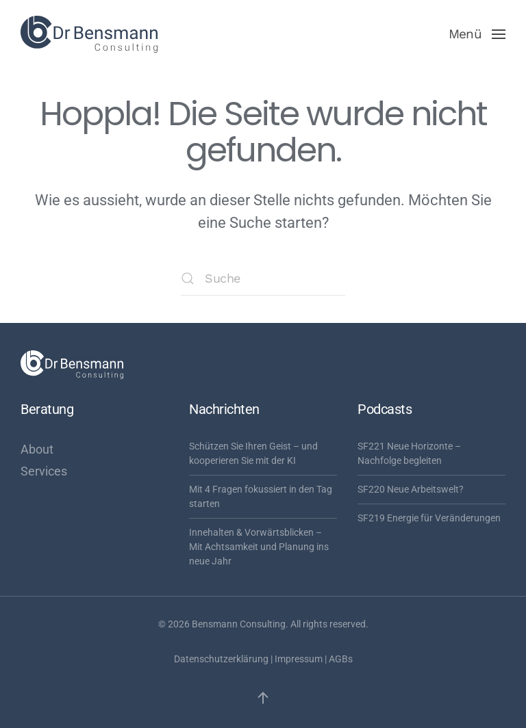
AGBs (341, 658)
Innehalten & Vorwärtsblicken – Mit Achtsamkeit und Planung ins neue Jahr (259, 547)
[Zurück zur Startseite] (89, 34)
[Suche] (263, 278)
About (37, 449)
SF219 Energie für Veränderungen (429, 517)
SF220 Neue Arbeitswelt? (411, 489)
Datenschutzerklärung (221, 658)
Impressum (299, 658)
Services (44, 471)
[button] (477, 34)
